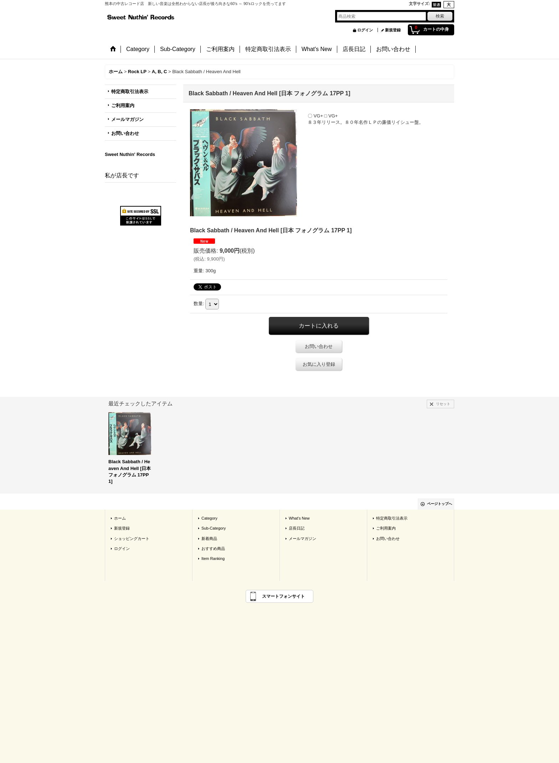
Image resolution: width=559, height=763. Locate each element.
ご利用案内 (122, 105)
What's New (299, 518)
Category (209, 518)
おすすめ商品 (213, 548)
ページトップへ (439, 504)
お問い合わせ (125, 133)
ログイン (365, 30)
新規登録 (393, 30)
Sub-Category (213, 528)
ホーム (120, 518)
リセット (443, 404)
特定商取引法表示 (129, 91)
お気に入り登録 (319, 364)
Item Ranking (213, 558)
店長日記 (296, 528)
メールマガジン (127, 119)
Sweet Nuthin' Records (130, 154)
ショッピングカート (131, 538)
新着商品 (209, 538)
